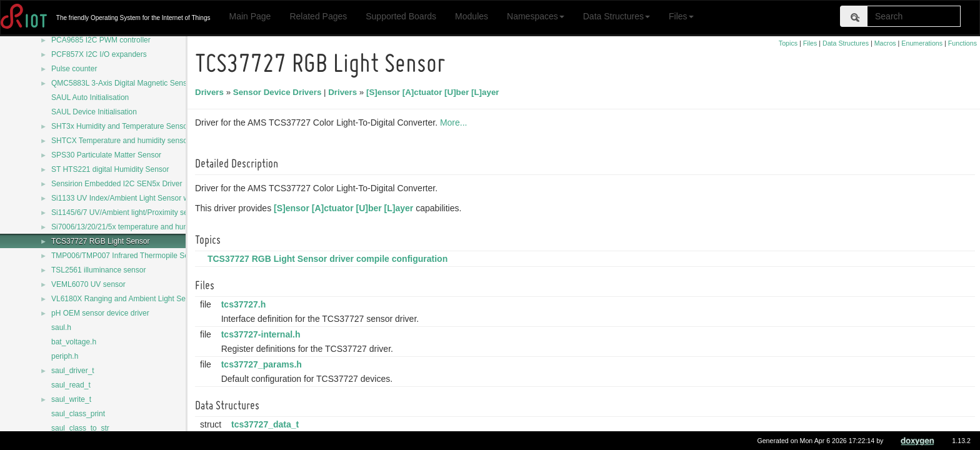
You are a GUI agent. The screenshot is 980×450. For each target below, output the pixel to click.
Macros (885, 43)
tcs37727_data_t (267, 424)
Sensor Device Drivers (279, 92)
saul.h (61, 327)
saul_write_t (71, 399)
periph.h (64, 356)
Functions (962, 43)
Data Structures (616, 16)
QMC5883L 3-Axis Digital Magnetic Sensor (122, 83)
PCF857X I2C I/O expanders (99, 54)
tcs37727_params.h (263, 364)
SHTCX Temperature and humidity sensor (120, 140)
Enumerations (921, 43)
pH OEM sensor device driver (100, 313)
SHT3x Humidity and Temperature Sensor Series (132, 126)
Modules (471, 16)
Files (681, 16)
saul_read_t (71, 385)
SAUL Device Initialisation (94, 112)
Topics (788, 43)
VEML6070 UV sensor (88, 284)
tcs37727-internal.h (262, 334)
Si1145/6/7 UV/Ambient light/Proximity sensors (128, 212)
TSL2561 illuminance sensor (98, 270)
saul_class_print (78, 413)
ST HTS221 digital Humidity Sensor (110, 169)
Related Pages (318, 16)
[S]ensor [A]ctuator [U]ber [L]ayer (434, 92)
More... (455, 123)
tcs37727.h (245, 304)
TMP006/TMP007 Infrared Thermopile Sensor (127, 255)
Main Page (250, 16)
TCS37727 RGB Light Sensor (100, 241)
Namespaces (535, 16)
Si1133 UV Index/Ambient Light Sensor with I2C (131, 198)
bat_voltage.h (73, 342)
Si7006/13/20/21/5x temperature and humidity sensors (141, 226)
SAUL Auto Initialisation (90, 97)
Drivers (211, 92)
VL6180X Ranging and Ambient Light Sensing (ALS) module (151, 298)
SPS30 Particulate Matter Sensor (106, 155)
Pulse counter (74, 68)
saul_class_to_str (80, 428)
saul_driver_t (72, 370)
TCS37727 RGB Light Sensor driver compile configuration (329, 259)
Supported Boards (401, 16)
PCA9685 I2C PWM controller (101, 40)
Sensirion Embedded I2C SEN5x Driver (116, 183)
